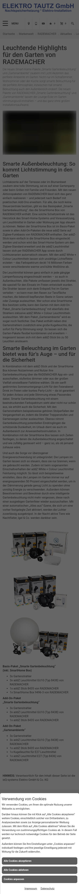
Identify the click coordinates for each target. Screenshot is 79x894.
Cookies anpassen (14, 879)
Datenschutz (48, 888)
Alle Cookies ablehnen (16, 870)
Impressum (30, 888)
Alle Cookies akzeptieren (17, 860)
